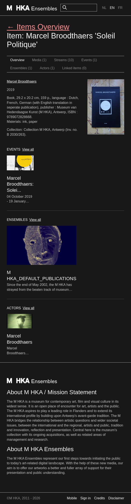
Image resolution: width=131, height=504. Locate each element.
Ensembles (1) (21, 68)
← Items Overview (38, 27)
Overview (17, 60)
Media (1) (39, 60)
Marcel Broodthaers (22, 81)
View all (28, 149)
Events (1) (89, 60)
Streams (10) (64, 60)
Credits (99, 498)
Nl (104, 8)
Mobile (72, 498)
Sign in (85, 498)
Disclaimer (116, 498)
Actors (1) (47, 68)
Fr (120, 8)
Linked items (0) (74, 68)
